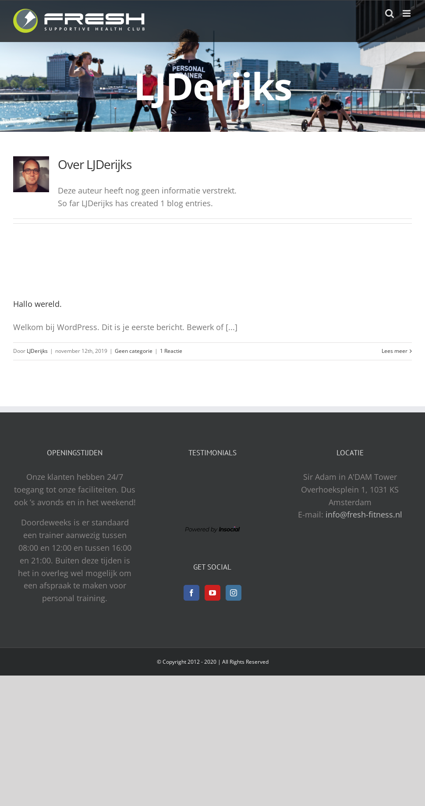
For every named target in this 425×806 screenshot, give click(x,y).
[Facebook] (191, 593)
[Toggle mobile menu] (407, 13)
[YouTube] (212, 593)
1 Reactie (171, 351)
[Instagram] (233, 593)
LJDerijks (37, 351)
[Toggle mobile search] (389, 13)
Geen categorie (133, 351)
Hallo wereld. (37, 304)
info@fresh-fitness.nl (364, 514)
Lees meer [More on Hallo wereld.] (394, 351)
